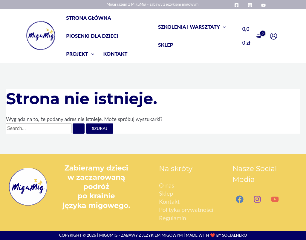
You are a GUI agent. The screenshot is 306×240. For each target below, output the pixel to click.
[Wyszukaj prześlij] (79, 128)
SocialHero (234, 235)
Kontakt (169, 201)
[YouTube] (263, 5)
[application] (91, 54)
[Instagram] (250, 5)
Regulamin (172, 217)
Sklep (166, 193)
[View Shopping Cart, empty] (252, 36)
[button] (80, 54)
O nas (166, 185)
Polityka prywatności (186, 209)
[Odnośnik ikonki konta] (275, 36)
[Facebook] (236, 5)
